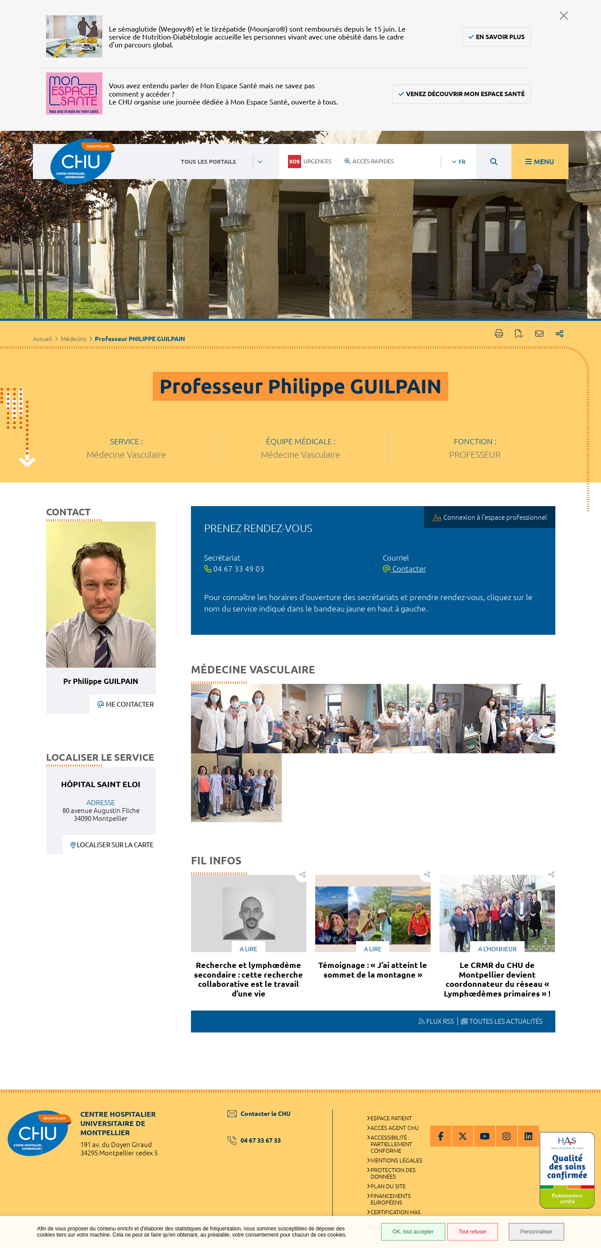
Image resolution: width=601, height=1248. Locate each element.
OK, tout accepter (412, 1232)
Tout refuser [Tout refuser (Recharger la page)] (472, 1232)
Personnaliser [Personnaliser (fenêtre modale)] (536, 1232)
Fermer (563, 15)
